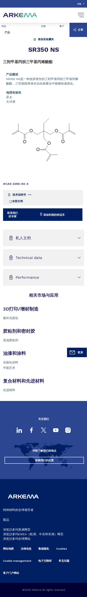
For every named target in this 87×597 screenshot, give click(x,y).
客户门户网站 (11, 572)
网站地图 (8, 548)
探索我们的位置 (44, 460)
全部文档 (16, 201)
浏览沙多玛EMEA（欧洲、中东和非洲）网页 (33, 534)
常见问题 (64, 560)
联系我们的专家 (12, 214)
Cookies (61, 548)
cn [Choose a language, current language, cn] (79, 3)
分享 (78, 29)
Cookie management (17, 560)
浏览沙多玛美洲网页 (16, 529)
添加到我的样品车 (52, 214)
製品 (6, 520)
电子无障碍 (45, 560)
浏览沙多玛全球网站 (16, 539)
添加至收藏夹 (43, 39)
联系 (76, 352)
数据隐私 (43, 548)
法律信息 (26, 548)
